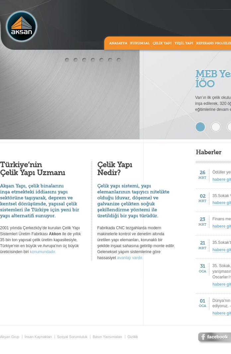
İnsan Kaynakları (38, 337)
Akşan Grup (9, 337)
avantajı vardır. (130, 257)
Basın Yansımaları (107, 337)
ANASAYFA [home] (118, 43)
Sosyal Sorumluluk (72, 337)
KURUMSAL (140, 43)
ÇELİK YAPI (162, 43)
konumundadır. (43, 251)
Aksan (21, 26)
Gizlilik (132, 337)
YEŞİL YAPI (184, 43)
